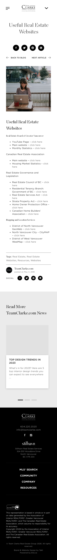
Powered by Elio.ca (28, 553)
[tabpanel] (27, 358)
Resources (23, 260)
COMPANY (28, 481)
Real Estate (18, 256)
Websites (36, 260)
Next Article (41, 58)
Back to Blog (16, 58)
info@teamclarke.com (28, 430)
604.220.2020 (28, 426)
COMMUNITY (28, 475)
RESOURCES (28, 487)
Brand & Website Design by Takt (28, 550)
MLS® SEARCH (28, 469)
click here (37, 142)
